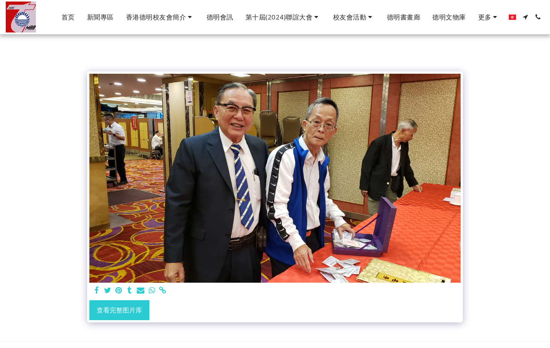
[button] (160, 17)
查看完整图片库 (119, 310)
